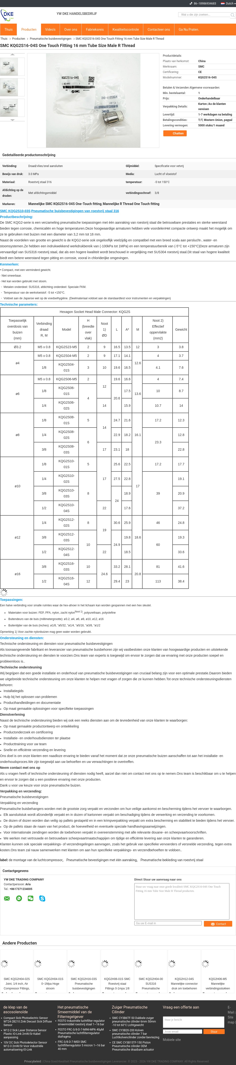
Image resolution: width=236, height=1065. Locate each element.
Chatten (175, 133)
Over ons (70, 29)
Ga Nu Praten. (189, 29)
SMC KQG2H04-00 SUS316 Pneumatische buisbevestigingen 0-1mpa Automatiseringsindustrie (151, 984)
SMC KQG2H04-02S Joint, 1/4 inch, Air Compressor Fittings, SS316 (17, 984)
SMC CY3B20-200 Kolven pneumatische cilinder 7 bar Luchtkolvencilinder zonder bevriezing (135, 1034)
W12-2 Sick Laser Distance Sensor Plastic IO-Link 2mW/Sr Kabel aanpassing (25, 1034)
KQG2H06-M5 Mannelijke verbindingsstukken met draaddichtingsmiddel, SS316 (217, 984)
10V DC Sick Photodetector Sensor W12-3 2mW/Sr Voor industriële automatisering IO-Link (25, 1046)
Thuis (8, 29)
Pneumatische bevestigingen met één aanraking (101, 860)
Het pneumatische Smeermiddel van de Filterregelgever (75, 1009)
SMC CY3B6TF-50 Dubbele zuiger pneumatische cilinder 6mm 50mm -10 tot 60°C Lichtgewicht (134, 1021)
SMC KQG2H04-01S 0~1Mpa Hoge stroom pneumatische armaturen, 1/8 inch (50, 984)
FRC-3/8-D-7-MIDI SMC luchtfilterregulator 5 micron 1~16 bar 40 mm (81, 1045)
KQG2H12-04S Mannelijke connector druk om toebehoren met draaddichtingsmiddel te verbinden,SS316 (184, 984)
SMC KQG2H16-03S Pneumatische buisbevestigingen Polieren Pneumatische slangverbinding (84, 984)
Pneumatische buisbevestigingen (50, 38)
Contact (218, 924)
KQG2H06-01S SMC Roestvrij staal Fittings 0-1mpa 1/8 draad (117, 984)
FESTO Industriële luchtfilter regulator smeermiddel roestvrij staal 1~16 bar (81, 1022)
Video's (50, 29)
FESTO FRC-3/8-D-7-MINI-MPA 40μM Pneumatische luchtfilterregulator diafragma (81, 1033)
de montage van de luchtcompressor (35, 860)
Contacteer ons (159, 29)
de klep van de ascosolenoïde (15, 1009)
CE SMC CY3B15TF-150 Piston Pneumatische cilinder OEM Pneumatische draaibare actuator (133, 1046)
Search (233, 15)
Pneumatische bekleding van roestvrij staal (172, 860)
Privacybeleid (32, 1061)
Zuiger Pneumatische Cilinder (130, 1009)
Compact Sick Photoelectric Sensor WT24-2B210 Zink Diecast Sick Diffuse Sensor (28, 1021)
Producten (28, 29)
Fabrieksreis (95, 29)
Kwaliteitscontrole (126, 29)
